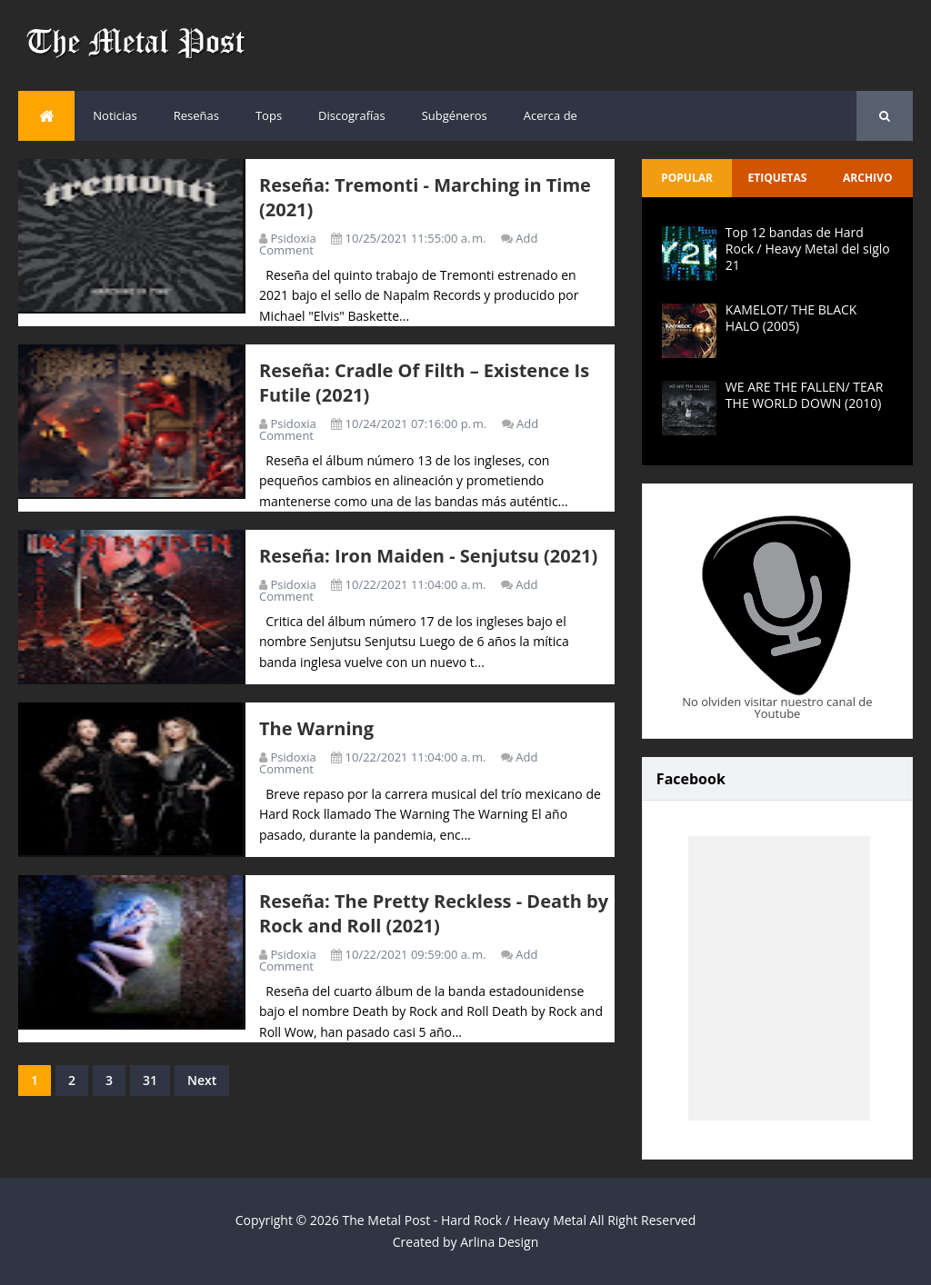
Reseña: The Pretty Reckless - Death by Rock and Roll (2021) (433, 913)
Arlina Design (499, 1241)
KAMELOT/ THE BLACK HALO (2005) (791, 317)
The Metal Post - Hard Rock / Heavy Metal (464, 1220)
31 (150, 1080)
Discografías (351, 115)
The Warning (316, 728)
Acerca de (550, 115)
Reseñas (196, 115)
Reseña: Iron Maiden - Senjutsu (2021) (428, 555)
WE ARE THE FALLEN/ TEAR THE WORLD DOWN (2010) (804, 395)
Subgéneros (454, 115)
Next (201, 1080)
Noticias (114, 115)
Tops (268, 115)
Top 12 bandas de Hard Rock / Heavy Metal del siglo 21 (808, 249)
